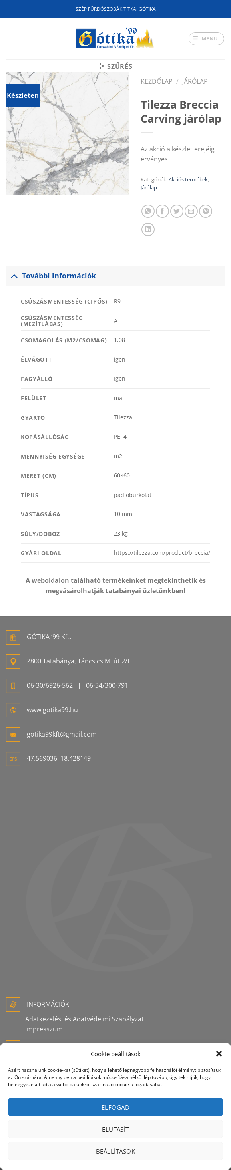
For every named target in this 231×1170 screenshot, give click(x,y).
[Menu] (207, 38)
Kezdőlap (157, 81)
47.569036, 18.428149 (59, 758)
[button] (219, 1054)
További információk (51, 275)
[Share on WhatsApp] (148, 211)
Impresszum (44, 1029)
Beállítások (115, 1151)
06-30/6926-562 (50, 685)
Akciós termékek (188, 179)
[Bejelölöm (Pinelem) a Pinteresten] (205, 211)
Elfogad (115, 1107)
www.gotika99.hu (52, 709)
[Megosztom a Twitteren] (176, 211)
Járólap (195, 81)
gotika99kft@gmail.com (62, 734)
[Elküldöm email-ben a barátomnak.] (191, 211)
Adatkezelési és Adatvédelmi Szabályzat (84, 1019)
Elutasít (115, 1129)
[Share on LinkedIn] (148, 229)
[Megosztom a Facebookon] (162, 211)
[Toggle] (14, 275)
